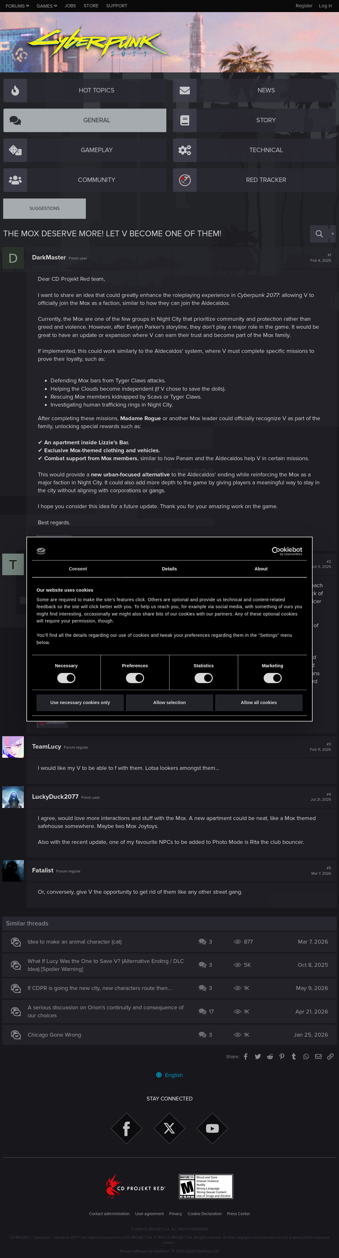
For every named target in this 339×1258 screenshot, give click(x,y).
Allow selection (169, 702)
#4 (320, 797)
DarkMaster (50, 257)
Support (117, 6)
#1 (319, 258)
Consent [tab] (78, 568)
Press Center (238, 1213)
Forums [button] (15, 6)
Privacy (175, 1213)
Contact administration (109, 1213)
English (169, 1075)
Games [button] (45, 6)
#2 (319, 564)
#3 (319, 747)
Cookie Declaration (205, 1213)
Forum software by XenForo (169, 1251)
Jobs (70, 6)
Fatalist (43, 870)
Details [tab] (169, 568)
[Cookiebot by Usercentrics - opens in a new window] (274, 551)
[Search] (319, 234)
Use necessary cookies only (80, 702)
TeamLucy (47, 746)
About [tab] (260, 568)
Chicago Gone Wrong (55, 1034)
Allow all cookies (259, 702)
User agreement (149, 1213)
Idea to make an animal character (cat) (75, 941)
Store (91, 6)
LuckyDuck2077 (56, 797)
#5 (320, 871)
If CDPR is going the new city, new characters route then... (100, 988)
